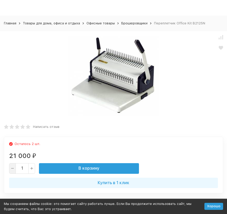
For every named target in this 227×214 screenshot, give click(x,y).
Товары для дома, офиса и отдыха (51, 23)
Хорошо (214, 206)
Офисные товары (100, 23)
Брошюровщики (134, 23)
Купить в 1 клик (113, 182)
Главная (10, 23)
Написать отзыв (46, 127)
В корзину (88, 168)
